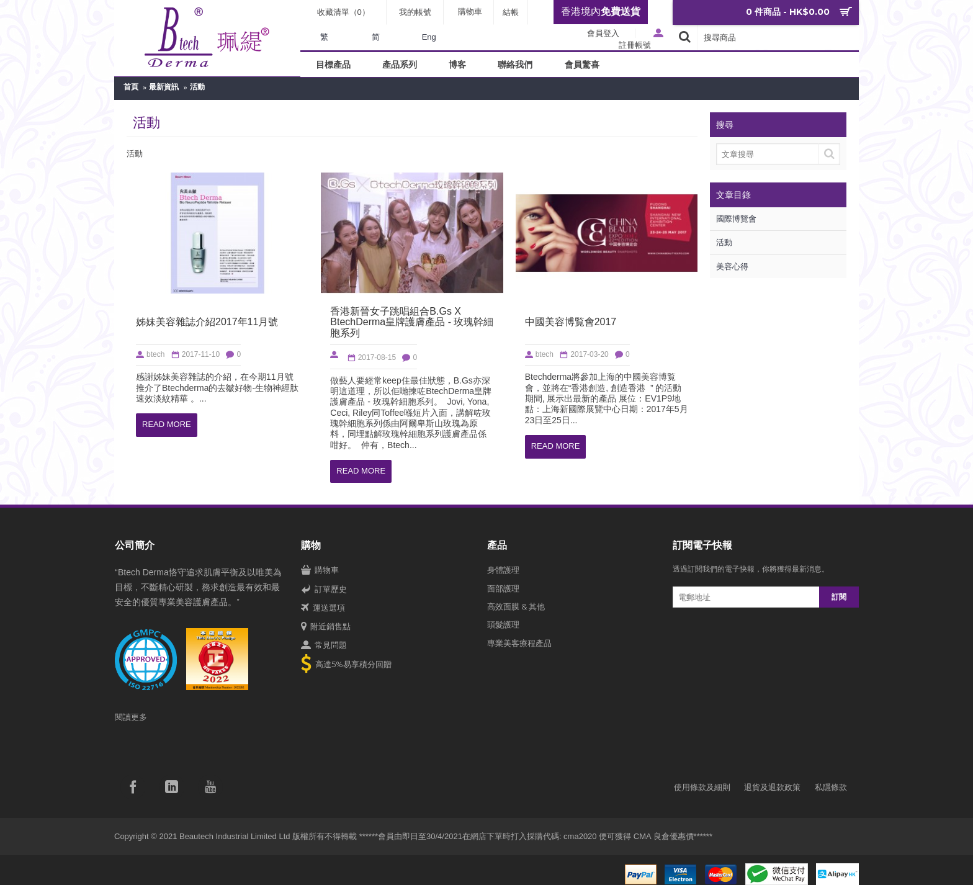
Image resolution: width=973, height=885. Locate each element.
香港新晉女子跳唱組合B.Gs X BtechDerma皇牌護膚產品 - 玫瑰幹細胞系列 (411, 322)
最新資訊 (164, 87)
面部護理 (503, 588)
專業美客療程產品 (519, 643)
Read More (166, 424)
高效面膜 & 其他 (516, 606)
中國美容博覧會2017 (571, 322)
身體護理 (503, 570)
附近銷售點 (326, 626)
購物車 (320, 570)
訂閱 (839, 596)
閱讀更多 (131, 717)
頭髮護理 (503, 624)
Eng (429, 37)
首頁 (130, 87)
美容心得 (732, 266)
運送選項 (323, 608)
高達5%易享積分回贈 (346, 665)
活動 (197, 87)
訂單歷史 (324, 589)
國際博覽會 (736, 218)
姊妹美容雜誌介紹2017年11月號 (207, 322)
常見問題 (324, 645)
